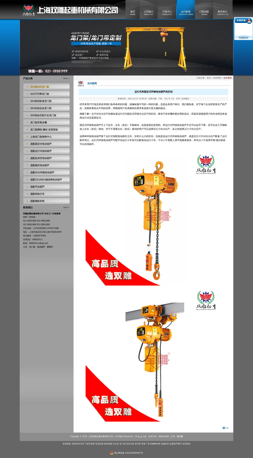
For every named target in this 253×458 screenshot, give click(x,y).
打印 (178, 98)
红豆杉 (116, 444)
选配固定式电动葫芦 (41, 144)
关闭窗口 (185, 98)
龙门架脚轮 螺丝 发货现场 (44, 129)
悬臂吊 (50, 247)
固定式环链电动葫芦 (204, 136)
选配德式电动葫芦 (39, 165)
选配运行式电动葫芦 (41, 151)
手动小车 (163, 140)
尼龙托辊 (99, 444)
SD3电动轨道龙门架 (40, 101)
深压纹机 (186, 444)
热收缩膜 (108, 444)
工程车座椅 (90, 444)
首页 (209, 78)
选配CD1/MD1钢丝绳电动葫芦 (46, 179)
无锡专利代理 (78, 444)
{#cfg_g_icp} (140, 436)
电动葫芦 (41, 247)
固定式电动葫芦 (161, 129)
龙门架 (32, 247)
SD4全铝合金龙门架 (40, 108)
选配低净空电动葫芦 (41, 158)
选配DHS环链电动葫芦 (42, 172)
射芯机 (138, 444)
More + (66, 78)
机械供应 (165, 444)
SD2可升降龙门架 (39, 94)
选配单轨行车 (37, 194)
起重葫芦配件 (176, 444)
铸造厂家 (145, 444)
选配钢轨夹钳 (37, 201)
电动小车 (201, 140)
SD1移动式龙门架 (39, 86)
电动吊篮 (130, 444)
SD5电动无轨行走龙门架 (43, 115)
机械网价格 (155, 444)
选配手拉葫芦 (37, 186)
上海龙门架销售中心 (41, 136)
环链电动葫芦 (101, 114)
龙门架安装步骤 (38, 122)
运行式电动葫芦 (192, 129)
